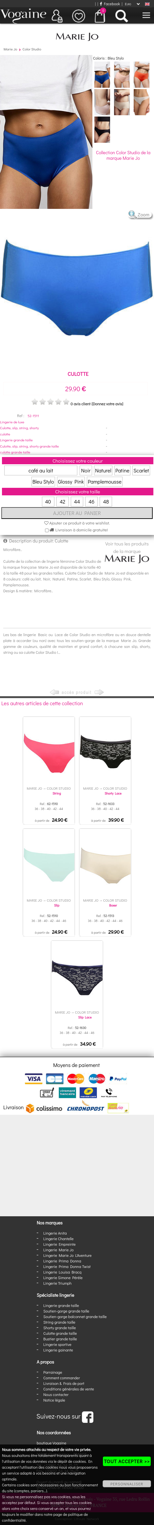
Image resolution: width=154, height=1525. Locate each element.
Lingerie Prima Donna (62, 1260)
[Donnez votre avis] (107, 403)
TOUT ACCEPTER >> (127, 1461)
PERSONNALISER (126, 1483)
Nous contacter (55, 1394)
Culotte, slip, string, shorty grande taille (29, 446)
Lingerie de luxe (12, 421)
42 (62, 501)
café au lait (41, 470)
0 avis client (80, 403)
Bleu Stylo (43, 481)
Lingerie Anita (55, 1233)
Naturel (103, 470)
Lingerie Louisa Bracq (62, 1272)
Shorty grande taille (59, 1327)
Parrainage (52, 1372)
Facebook (110, 3)
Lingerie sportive (57, 1344)
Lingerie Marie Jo (58, 1249)
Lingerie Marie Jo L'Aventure (67, 1255)
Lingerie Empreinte (59, 1244)
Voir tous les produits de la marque (127, 551)
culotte (5, 434)
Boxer (113, 905)
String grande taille (59, 1322)
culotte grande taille (15, 452)
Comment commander (61, 1377)
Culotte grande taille (60, 1333)
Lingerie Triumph (57, 1283)
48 (106, 501)
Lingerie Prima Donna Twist (66, 1266)
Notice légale (54, 1400)
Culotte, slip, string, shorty (19, 427)
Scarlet (141, 470)
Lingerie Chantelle (58, 1238)
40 (48, 501)
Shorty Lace (113, 793)
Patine (122, 470)
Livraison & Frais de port (63, 1383)
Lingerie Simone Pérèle (63, 1277)
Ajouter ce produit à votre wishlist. (77, 522)
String (56, 793)
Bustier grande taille (60, 1338)
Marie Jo (10, 48)
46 (91, 501)
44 (77, 501)
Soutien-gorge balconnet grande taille (74, 1316)
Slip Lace (85, 1017)
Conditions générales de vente (68, 1388)
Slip (56, 905)
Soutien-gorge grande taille (66, 1311)
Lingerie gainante (58, 1349)
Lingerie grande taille (16, 439)
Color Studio (32, 48)
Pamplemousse (105, 481)
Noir (86, 470)
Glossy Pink (71, 481)
